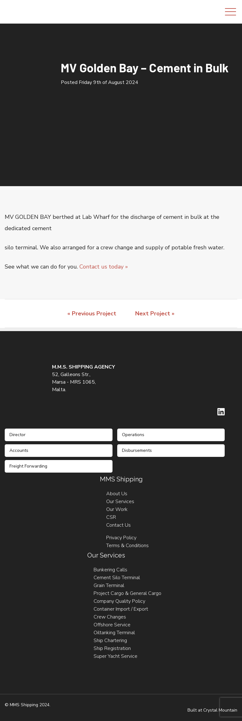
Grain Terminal (109, 585)
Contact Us (118, 525)
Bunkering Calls (110, 569)
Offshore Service (112, 624)
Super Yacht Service (115, 656)
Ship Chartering (110, 640)
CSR (111, 517)
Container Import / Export (121, 609)
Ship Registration (112, 648)
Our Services (120, 501)
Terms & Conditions (127, 545)
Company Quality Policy (119, 601)
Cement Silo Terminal (117, 577)
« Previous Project (91, 313)
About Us (116, 493)
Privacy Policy (121, 537)
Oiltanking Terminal (114, 632)
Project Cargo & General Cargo (127, 593)
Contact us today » (103, 266)
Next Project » (155, 313)
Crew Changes (110, 616)
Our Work (117, 509)
